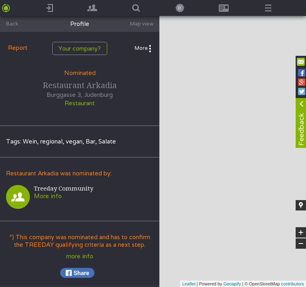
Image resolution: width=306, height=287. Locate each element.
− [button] (301, 243)
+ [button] (301, 232)
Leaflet (188, 283)
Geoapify (232, 283)
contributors (292, 283)
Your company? (80, 48)
